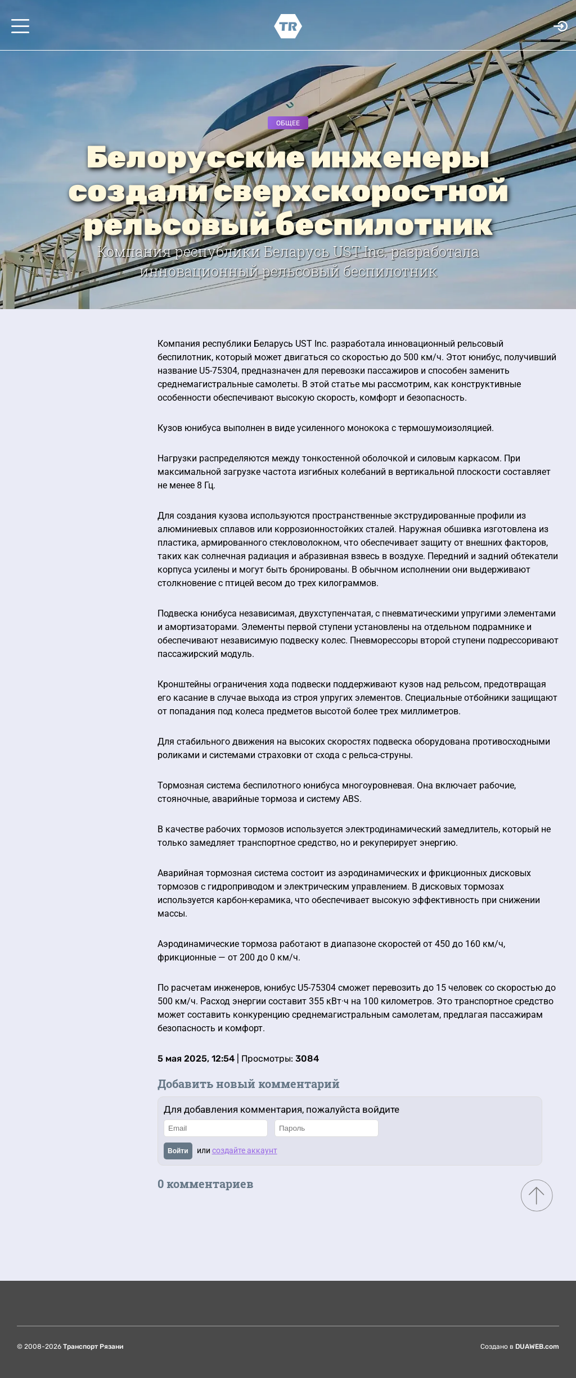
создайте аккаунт (244, 1150)
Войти (178, 1151)
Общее (288, 123)
